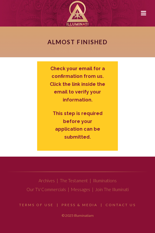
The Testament (74, 180)
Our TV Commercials (46, 189)
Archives (47, 180)
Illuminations (105, 180)
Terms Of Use (36, 205)
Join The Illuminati (112, 189)
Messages (80, 189)
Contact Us (120, 205)
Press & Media (80, 205)
